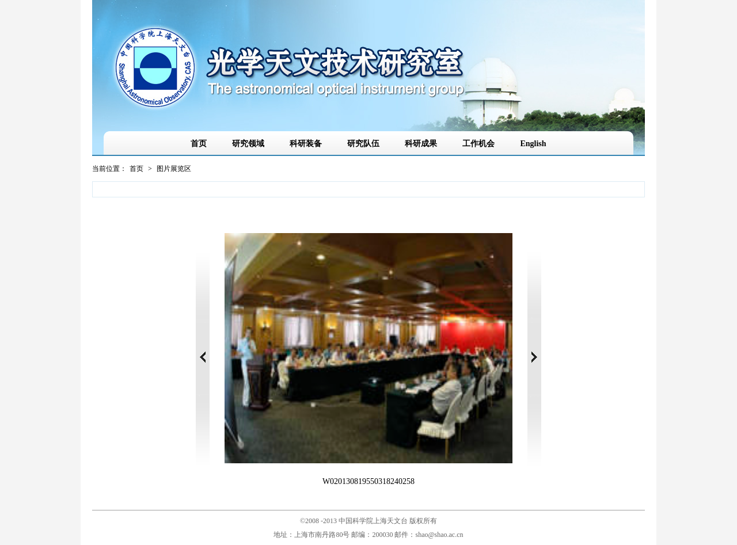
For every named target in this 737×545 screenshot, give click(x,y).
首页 (199, 143)
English (533, 143)
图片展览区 (174, 169)
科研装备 (306, 143)
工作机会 (478, 143)
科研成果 (421, 143)
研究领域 (248, 143)
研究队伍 (363, 143)
